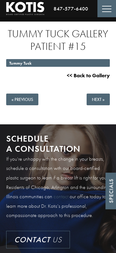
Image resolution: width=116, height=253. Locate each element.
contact (61, 196)
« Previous (22, 99)
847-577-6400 (71, 8)
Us (38, 240)
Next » (98, 99)
